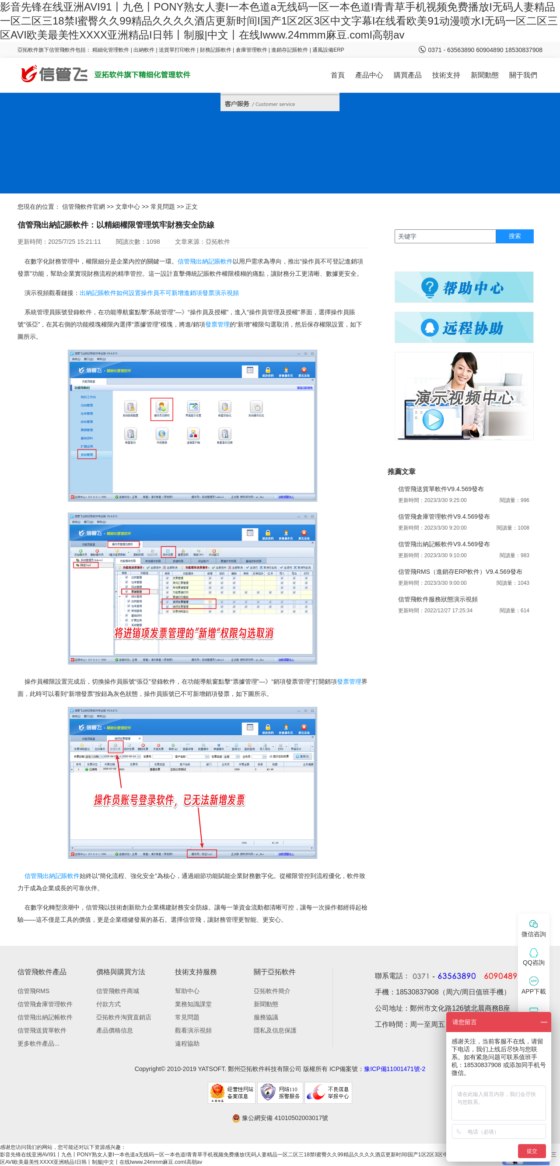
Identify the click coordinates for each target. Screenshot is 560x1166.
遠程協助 (187, 1043)
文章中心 (128, 206)
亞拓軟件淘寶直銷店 (123, 1017)
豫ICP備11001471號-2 (394, 1068)
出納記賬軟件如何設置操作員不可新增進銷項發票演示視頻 (159, 292)
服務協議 (266, 1017)
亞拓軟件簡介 (272, 990)
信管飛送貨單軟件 (42, 1030)
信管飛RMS (33, 990)
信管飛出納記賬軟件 (52, 875)
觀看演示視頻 (193, 1030)
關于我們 (523, 75)
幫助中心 (187, 990)
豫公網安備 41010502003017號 (280, 1117)
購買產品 (408, 75)
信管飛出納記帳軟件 (45, 1017)
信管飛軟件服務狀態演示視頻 (438, 599)
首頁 (338, 75)
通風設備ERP (328, 50)
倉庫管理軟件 (251, 50)
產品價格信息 (114, 1030)
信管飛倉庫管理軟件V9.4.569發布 (444, 516)
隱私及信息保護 (275, 1030)
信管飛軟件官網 (83, 206)
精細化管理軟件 (111, 50)
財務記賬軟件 (215, 50)
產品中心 (369, 75)
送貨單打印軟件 (177, 50)
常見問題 (162, 206)
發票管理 (217, 324)
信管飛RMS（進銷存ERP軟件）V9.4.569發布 (460, 571)
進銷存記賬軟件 (289, 50)
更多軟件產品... (39, 1043)
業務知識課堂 (193, 1004)
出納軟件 (143, 50)
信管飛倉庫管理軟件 (45, 1004)
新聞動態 (485, 75)
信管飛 (187, 261)
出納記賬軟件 (214, 261)
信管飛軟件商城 (117, 990)
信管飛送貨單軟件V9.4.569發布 (441, 488)
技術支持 (446, 75)
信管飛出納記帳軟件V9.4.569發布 (444, 544)
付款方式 (108, 1004)
